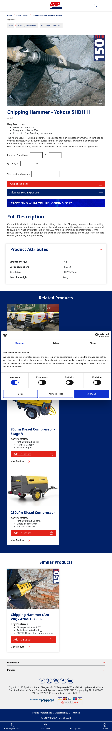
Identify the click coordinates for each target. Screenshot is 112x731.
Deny (20, 394)
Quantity (11, 163)
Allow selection (56, 394)
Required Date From (17, 155)
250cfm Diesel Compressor (33, 512)
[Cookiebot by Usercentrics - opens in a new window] (97, 335)
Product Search (22, 15)
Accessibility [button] (61, 712)
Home (9, 15)
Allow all (92, 394)
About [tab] (93, 343)
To (46, 155)
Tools (11, 25)
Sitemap (75, 712)
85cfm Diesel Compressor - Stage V (33, 431)
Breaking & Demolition (27, 25)
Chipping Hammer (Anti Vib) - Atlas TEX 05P (30, 616)
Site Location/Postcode (18, 174)
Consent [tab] (19, 343)
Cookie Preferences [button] (42, 712)
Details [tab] (56, 343)
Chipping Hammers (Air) (51, 25)
